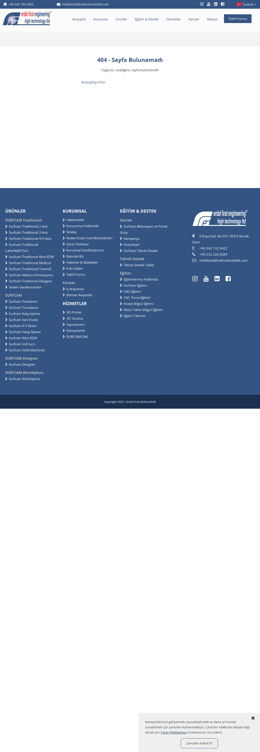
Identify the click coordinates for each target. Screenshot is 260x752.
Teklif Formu (237, 19)
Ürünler (121, 19)
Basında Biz (73, 256)
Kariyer (194, 19)
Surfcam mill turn (20, 344)
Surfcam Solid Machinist (25, 350)
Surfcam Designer (20, 364)
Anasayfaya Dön (93, 82)
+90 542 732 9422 (19, 4)
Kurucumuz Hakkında (80, 226)
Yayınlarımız (74, 324)
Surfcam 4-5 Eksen (21, 326)
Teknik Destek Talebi (137, 265)
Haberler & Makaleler (80, 262)
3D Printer (72, 312)
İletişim (212, 19)
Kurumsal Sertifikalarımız (83, 250)
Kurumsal (100, 19)
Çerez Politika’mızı (174, 732)
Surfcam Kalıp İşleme (22, 313)
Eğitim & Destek (147, 19)
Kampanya (129, 238)
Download (129, 244)
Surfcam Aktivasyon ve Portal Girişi (143, 229)
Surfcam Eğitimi (133, 285)
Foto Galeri (73, 268)
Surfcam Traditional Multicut (28, 263)
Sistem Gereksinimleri (23, 287)
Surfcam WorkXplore (22, 379)
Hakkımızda (73, 220)
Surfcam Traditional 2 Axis (26, 226)
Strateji (70, 232)
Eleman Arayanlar (78, 295)
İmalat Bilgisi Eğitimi (137, 303)
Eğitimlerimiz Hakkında (139, 279)
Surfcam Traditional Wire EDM (29, 257)
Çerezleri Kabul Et (199, 743)
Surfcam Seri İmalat (21, 319)
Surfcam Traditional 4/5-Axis (28, 238)
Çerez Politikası (76, 244)
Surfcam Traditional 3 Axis (26, 232)
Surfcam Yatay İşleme (23, 332)
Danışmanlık (74, 330)
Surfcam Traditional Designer (28, 281)
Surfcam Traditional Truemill (28, 269)
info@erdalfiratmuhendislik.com (83, 4)
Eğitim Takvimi (133, 316)
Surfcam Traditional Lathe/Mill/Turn (21, 247)
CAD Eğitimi (130, 291)
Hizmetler (173, 19)
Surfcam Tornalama (21, 307)
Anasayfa (79, 19)
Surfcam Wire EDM (21, 338)
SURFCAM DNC (75, 336)
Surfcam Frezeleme (21, 301)
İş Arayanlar (73, 289)
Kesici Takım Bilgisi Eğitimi (141, 309)
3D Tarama (73, 318)
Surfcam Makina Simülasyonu (29, 275)
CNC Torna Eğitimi (135, 297)
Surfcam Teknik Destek (139, 250)
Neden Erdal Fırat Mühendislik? (88, 238)
